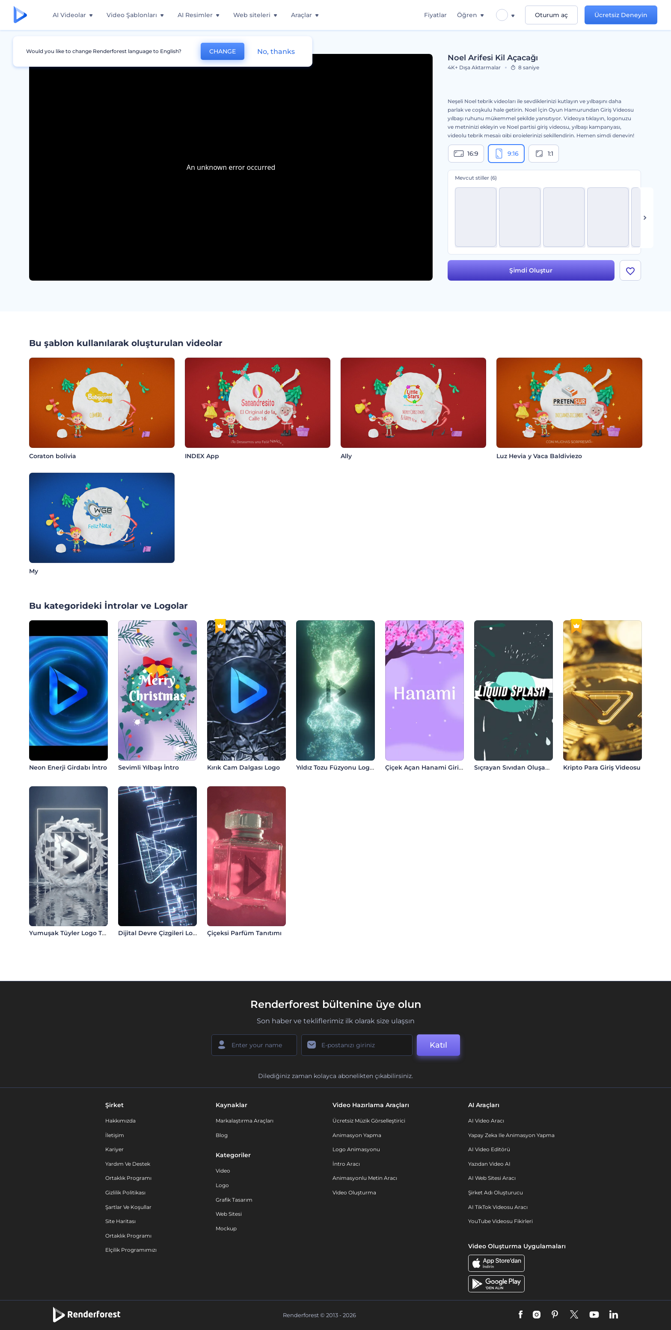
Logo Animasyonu (356, 1149)
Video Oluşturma (354, 1192)
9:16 (506, 153)
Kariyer (114, 1149)
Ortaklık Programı (128, 1178)
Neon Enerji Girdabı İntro (68, 767)
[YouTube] (594, 1315)
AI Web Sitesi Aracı (492, 1178)
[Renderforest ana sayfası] (20, 15)
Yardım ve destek (127, 1164)
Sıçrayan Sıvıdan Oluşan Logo (520, 767)
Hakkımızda (120, 1120)
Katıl (438, 1045)
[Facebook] (521, 1315)
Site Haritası (120, 1221)
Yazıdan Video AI (489, 1164)
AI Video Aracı (486, 1120)
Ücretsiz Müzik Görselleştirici (369, 1120)
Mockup (226, 1228)
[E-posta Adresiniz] (357, 1045)
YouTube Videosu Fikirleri (500, 1221)
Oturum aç (551, 15)
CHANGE (222, 51)
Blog (222, 1135)
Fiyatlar (435, 15)
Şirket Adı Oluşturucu (495, 1192)
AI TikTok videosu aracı (498, 1207)
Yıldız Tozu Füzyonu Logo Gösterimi (351, 767)
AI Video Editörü (489, 1149)
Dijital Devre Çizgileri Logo (159, 933)
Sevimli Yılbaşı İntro (148, 767)
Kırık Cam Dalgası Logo (243, 767)
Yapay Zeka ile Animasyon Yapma (511, 1135)
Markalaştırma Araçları (244, 1120)
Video (223, 1170)
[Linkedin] (613, 1315)
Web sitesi (229, 1214)
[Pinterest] (555, 1315)
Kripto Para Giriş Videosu (602, 767)
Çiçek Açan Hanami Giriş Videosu (437, 767)
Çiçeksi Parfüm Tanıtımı (244, 933)
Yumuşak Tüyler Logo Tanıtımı (76, 933)
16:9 (466, 153)
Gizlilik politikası (125, 1192)
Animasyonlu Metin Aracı (365, 1178)
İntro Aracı (346, 1164)
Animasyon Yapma (357, 1135)
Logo (222, 1185)
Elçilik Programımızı (131, 1250)
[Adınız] (254, 1045)
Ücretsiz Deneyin (620, 15)
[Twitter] (574, 1315)
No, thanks (276, 51)
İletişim (114, 1135)
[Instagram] (536, 1315)
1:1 (543, 153)
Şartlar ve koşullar (128, 1207)
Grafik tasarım (234, 1200)
